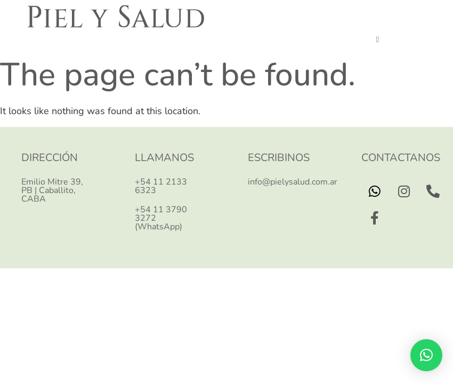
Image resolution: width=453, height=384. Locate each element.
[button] (377, 40)
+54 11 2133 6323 (161, 186)
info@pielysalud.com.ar (292, 182)
